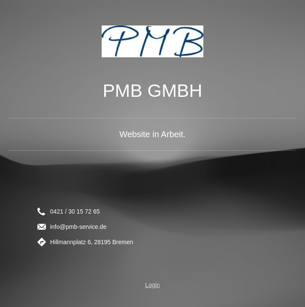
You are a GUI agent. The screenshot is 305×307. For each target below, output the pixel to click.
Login (152, 285)
